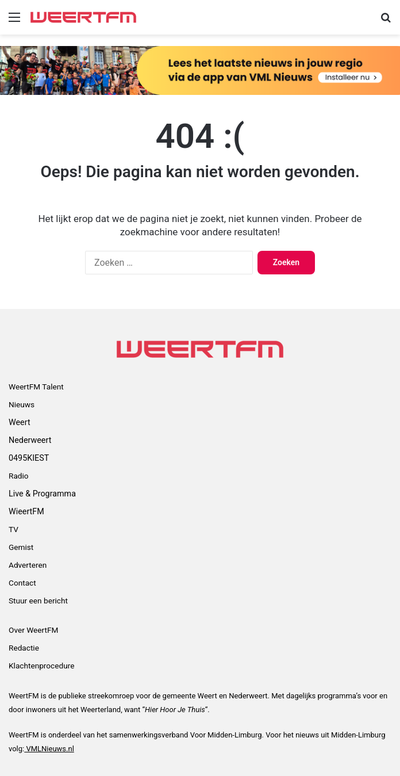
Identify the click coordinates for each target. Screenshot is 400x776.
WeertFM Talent (36, 386)
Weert (19, 422)
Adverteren (28, 564)
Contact (22, 582)
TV (13, 529)
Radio (19, 475)
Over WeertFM (33, 629)
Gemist (21, 547)
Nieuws (21, 404)
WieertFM (26, 511)
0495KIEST (29, 457)
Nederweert (30, 440)
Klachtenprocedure (41, 665)
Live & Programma (42, 493)
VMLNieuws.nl (49, 748)
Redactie (24, 647)
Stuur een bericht (38, 600)
